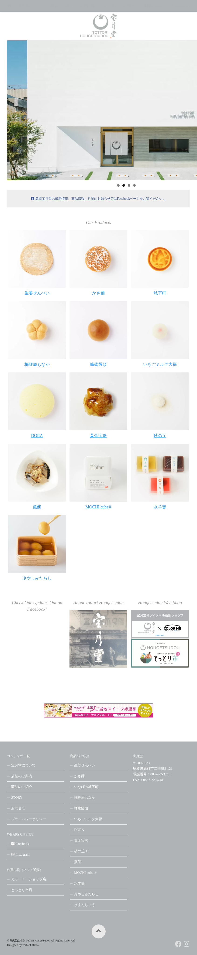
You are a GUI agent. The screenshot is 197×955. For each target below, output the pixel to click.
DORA (79, 830)
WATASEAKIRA (31, 945)
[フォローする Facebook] (178, 944)
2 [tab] (123, 185)
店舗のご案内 (21, 776)
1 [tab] (118, 185)
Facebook (154, 6)
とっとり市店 (21, 890)
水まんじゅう (84, 905)
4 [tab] (134, 185)
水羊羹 (79, 883)
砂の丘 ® (81, 851)
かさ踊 (79, 776)
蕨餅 (77, 862)
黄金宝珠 (81, 840)
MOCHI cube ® (85, 873)
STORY (110, 6)
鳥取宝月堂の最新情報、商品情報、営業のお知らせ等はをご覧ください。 (98, 198)
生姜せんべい (84, 765)
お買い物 (86, 6)
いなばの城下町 (86, 787)
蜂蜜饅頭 (81, 808)
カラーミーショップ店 (28, 879)
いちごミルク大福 (88, 819)
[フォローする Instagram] (186, 944)
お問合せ (130, 6)
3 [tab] (129, 185)
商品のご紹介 (62, 6)
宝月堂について (31, 6)
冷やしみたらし (86, 894)
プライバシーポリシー (28, 819)
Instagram (180, 6)
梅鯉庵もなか (84, 797)
